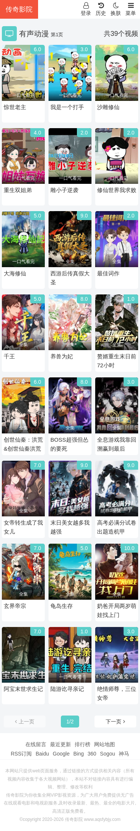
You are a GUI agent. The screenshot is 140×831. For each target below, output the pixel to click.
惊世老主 (15, 107)
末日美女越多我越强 (70, 527)
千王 (9, 356)
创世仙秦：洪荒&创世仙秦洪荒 (23, 444)
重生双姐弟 (18, 190)
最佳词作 (108, 273)
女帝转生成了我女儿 (23, 527)
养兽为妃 (61, 356)
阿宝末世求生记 (23, 689)
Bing (78, 754)
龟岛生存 (61, 606)
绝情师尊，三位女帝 (116, 693)
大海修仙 (15, 273)
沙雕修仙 (108, 107)
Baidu (42, 754)
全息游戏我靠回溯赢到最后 (116, 444)
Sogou (107, 754)
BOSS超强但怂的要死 (69, 444)
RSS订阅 (21, 754)
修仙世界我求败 (116, 190)
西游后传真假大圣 (70, 277)
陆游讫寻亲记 (67, 689)
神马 (124, 754)
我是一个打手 (67, 107)
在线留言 (35, 744)
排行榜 (82, 744)
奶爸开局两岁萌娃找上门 (116, 610)
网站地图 (104, 744)
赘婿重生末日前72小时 (116, 360)
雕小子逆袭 (64, 190)
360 (91, 754)
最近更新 (60, 744)
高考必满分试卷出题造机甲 (116, 527)
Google (61, 754)
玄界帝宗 (15, 606)
